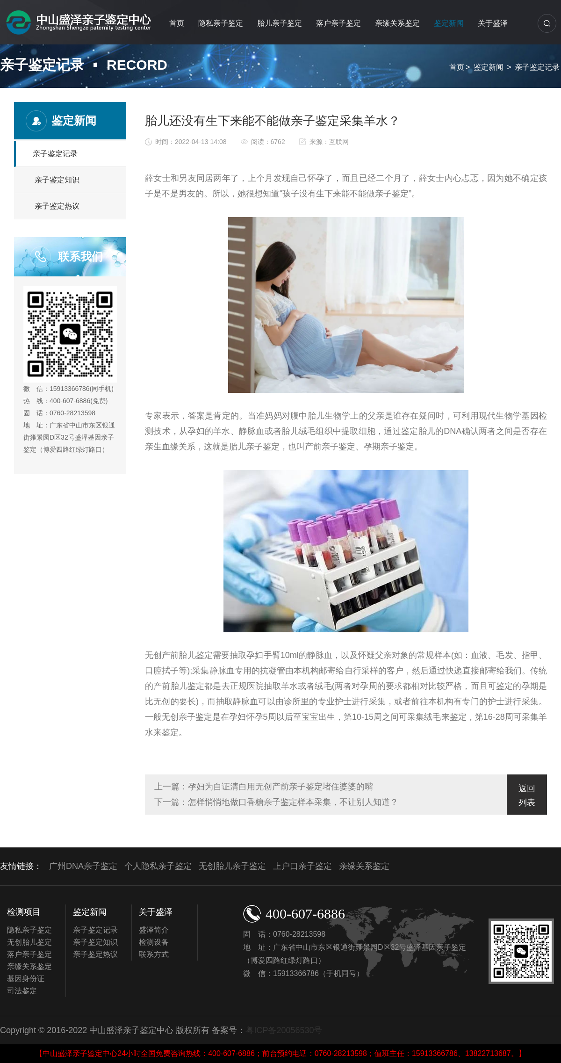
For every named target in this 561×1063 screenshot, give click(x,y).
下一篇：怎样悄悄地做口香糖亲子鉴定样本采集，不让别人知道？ (276, 802)
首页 (176, 23)
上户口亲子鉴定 (302, 866)
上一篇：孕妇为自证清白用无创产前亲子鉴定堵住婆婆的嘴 (263, 786)
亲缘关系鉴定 (397, 23)
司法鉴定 (22, 991)
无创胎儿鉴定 (29, 942)
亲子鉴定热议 (57, 206)
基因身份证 (25, 979)
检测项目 (24, 912)
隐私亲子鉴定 (220, 23)
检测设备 (154, 942)
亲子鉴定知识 (57, 180)
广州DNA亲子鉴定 (83, 866)
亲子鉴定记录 (537, 67)
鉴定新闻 (449, 23)
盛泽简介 (154, 930)
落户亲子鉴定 (338, 23)
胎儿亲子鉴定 (279, 23)
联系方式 (154, 954)
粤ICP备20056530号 (283, 1030)
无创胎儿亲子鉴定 (232, 866)
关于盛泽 (493, 23)
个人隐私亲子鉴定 (158, 866)
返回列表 (526, 795)
